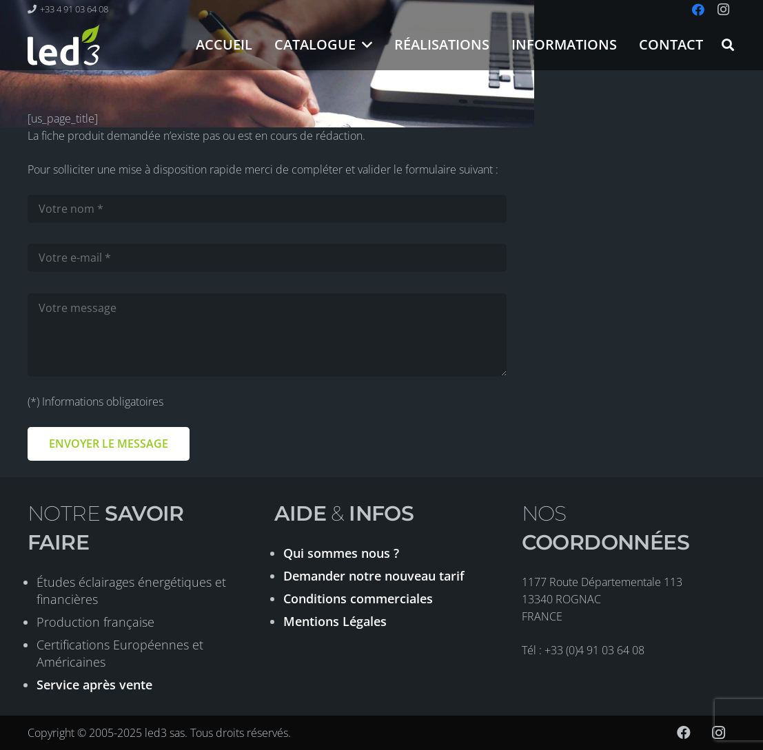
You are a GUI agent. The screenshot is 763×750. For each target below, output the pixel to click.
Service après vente (94, 684)
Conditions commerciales (358, 598)
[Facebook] (684, 733)
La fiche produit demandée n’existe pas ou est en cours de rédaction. (196, 135)
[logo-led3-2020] (64, 44)
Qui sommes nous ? (341, 553)
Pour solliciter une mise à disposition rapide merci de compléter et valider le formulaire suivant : (263, 169)
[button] (364, 44)
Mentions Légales (335, 621)
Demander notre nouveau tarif (374, 575)
